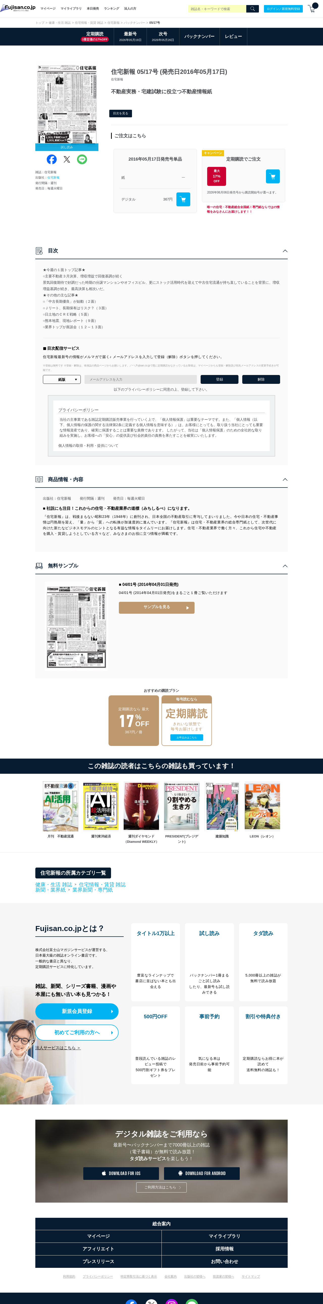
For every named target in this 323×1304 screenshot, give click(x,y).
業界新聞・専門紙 (92, 890)
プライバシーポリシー (98, 1279)
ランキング (111, 8)
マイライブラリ (71, 8)
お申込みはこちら (187, 737)
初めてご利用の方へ (75, 1031)
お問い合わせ (224, 1264)
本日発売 (93, 8)
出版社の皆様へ (194, 1279)
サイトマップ (251, 1279)
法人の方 (130, 8)
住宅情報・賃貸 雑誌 (89, 23)
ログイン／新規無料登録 (283, 8)
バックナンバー (134, 23)
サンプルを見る (156, 607)
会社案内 (171, 1279)
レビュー (233, 36)
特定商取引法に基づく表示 (139, 1279)
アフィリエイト (98, 1251)
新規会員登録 (80, 1011)
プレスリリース (98, 1264)
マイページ (48, 8)
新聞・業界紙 (50, 890)
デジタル (128, 199)
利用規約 (69, 1279)
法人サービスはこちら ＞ (58, 1047)
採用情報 (225, 1251)
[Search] (252, 9)
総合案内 (161, 1226)
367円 (168, 199)
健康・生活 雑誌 (60, 23)
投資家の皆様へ (223, 1279)
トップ (39, 23)
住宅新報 (113, 23)
